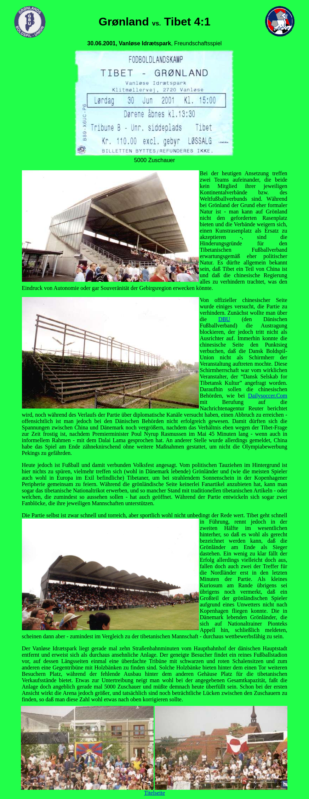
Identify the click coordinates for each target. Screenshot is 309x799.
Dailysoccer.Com (267, 396)
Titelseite (154, 793)
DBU (224, 319)
